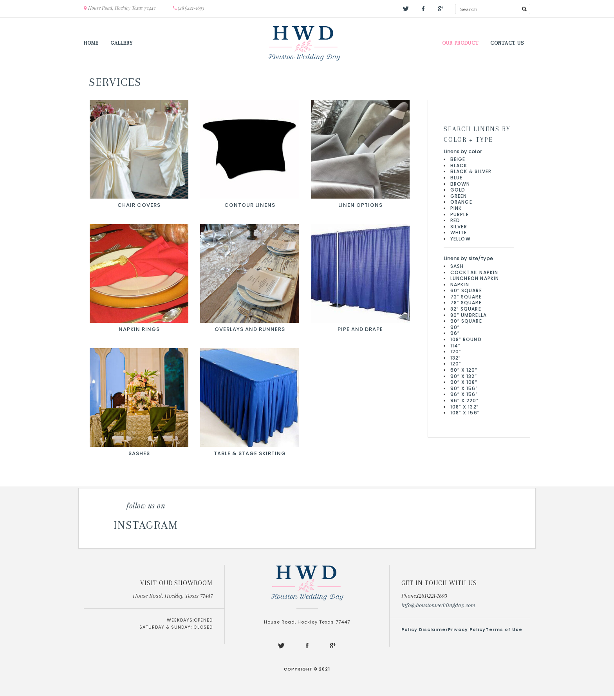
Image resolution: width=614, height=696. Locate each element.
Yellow (460, 238)
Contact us (507, 43)
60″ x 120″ (464, 370)
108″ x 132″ (464, 406)
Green (458, 196)
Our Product (460, 43)
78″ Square (466, 302)
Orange (461, 202)
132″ (455, 357)
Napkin (459, 284)
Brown (460, 184)
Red (455, 220)
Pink (456, 208)
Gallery (121, 43)
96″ (455, 333)
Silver (458, 226)
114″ (455, 345)
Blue (456, 177)
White (458, 232)
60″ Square (466, 290)
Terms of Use (504, 629)
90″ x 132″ (463, 376)
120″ (455, 351)
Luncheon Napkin (474, 278)
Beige (458, 159)
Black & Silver (471, 171)
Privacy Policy (467, 629)
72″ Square (466, 296)
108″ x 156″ (465, 412)
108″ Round (466, 339)
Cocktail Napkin (474, 272)
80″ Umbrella (468, 315)
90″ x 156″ (464, 388)
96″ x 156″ (464, 394)
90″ (455, 327)
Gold (458, 189)
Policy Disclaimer (424, 629)
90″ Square (466, 321)
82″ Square (465, 309)
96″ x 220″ (464, 400)
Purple (459, 214)
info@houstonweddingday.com (438, 605)
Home (91, 43)
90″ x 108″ (464, 382)
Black (459, 165)
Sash (457, 266)
